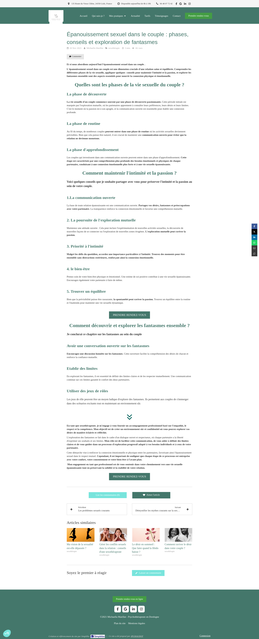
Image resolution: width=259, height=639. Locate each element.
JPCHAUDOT (137, 636)
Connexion (205, 635)
